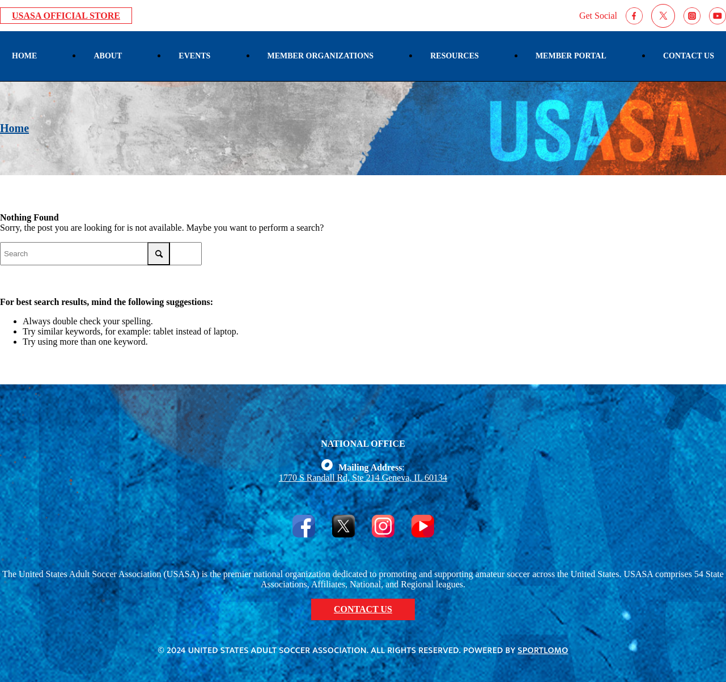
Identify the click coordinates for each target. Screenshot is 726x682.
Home (14, 128)
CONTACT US (363, 609)
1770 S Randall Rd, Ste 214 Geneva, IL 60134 (363, 477)
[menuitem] (24, 56)
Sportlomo (542, 650)
